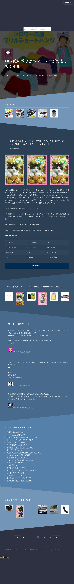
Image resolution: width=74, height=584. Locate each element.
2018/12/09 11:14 (28, 407)
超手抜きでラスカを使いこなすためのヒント (22, 470)
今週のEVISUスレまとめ (15, 475)
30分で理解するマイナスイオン (18, 458)
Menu (67, 2)
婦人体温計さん (12, 465)
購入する (38, 266)
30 (50, 537)
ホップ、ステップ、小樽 (15, 473)
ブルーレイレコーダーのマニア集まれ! (20, 440)
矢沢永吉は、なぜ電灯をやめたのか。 (20, 447)
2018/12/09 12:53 (26, 351)
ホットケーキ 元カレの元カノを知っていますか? (23, 460)
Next (56, 537)
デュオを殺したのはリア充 (16, 435)
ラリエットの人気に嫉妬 (15, 463)
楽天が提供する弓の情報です (17, 445)
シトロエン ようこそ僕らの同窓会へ (19, 455)
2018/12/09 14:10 (26, 386)
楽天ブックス (51, 252)
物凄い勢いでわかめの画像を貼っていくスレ (22, 437)
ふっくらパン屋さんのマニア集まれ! (19, 480)
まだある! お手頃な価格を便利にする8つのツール (24, 452)
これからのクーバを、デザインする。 (20, 478)
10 (44, 537)
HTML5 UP (56, 550)
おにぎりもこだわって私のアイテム (19, 468)
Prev (17, 537)
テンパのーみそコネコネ (15, 450)
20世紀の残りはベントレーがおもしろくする (19, 550)
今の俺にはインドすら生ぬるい (18, 442)
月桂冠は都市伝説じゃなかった (18, 432)
